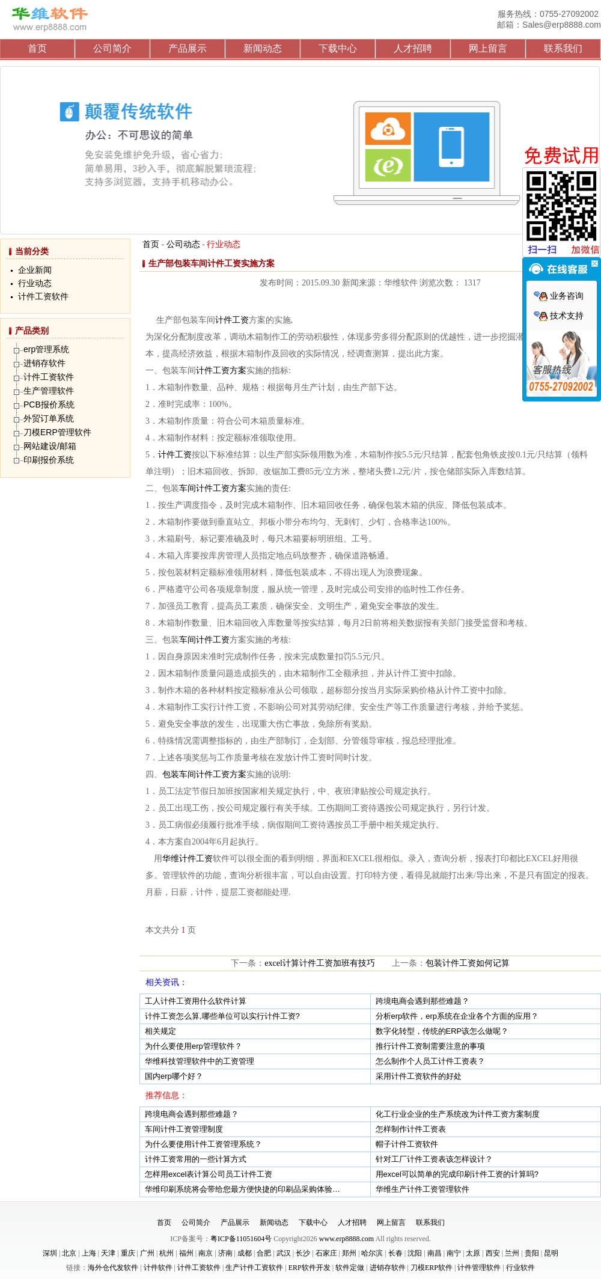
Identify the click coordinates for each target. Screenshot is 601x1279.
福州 (186, 1253)
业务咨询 (559, 296)
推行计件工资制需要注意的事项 (430, 1046)
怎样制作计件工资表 (411, 1129)
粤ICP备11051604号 (241, 1239)
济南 (225, 1253)
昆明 (551, 1253)
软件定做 (349, 1267)
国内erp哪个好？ (174, 1076)
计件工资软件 (43, 296)
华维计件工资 (187, 858)
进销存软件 (44, 363)
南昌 (434, 1253)
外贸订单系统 (48, 418)
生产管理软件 (48, 390)
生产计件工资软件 (254, 1267)
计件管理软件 (479, 1267)
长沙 (303, 1253)
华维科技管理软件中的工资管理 (199, 1061)
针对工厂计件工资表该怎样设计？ (434, 1159)
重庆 (128, 1253)
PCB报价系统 (49, 404)
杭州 (166, 1253)
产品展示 (187, 48)
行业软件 (520, 1267)
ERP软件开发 (309, 1267)
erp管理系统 (46, 349)
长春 (395, 1253)
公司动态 (183, 244)
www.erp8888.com (346, 1239)
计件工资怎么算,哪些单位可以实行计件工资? (222, 1016)
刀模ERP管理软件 (57, 432)
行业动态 (35, 283)
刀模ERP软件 (431, 1267)
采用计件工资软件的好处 (419, 1076)
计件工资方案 (221, 370)
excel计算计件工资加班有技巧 (319, 963)
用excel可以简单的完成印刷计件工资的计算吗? (457, 1174)
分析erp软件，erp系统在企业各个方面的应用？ (457, 1016)
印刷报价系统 (48, 460)
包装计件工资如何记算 (468, 963)
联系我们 (563, 48)
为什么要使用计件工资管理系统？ (203, 1144)
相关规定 (160, 1031)
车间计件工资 (204, 639)
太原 (473, 1253)
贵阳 (532, 1253)
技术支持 (559, 315)
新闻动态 (262, 48)
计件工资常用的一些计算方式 (195, 1159)
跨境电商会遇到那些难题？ (422, 1001)
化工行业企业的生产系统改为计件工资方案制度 (458, 1114)
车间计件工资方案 (212, 488)
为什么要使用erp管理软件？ (193, 1046)
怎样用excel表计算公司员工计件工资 (208, 1174)
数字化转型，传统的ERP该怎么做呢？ (442, 1031)
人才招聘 (413, 48)
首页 (37, 48)
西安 (493, 1253)
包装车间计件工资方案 (204, 774)
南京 (205, 1253)
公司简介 (112, 48)
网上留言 (488, 48)
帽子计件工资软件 (407, 1144)
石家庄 (326, 1253)
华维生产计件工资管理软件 (422, 1189)
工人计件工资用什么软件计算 (195, 1001)
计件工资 (232, 320)
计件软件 (158, 1267)
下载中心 (338, 48)
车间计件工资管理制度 (184, 1129)
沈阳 (414, 1253)
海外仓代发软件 (113, 1267)
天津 (108, 1253)
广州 (147, 1253)
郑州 (349, 1253)
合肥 (264, 1253)
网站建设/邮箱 (49, 446)
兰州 (512, 1253)
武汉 (283, 1253)
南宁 (454, 1253)
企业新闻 (35, 270)
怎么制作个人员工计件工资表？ (430, 1061)
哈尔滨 (372, 1253)
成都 (244, 1253)
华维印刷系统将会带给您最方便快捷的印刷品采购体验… (242, 1189)
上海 (89, 1253)
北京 (69, 1253)
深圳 (50, 1253)
